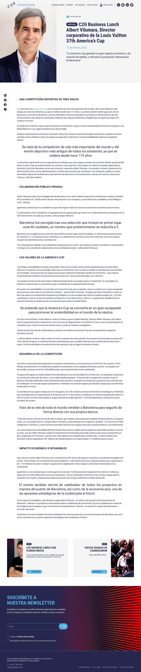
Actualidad (80, 5)
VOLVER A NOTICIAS (73, 17)
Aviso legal (96, 667)
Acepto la (22, 637)
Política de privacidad (26, 637)
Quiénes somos (58, 5)
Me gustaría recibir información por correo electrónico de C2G (33, 641)
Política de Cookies (127, 667)
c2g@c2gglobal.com (15, 667)
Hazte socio (92, 5)
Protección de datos (110, 667)
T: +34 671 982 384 (14, 665)
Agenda (69, 5)
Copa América (41, 109)
